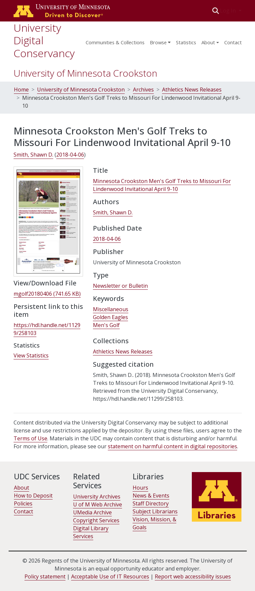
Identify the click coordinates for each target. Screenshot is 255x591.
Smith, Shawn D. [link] (33, 154)
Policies (23, 503)
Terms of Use (30, 438)
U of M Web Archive (97, 504)
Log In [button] (228, 10)
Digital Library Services (90, 532)
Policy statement (44, 576)
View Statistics (31, 355)
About (21, 487)
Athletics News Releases (192, 89)
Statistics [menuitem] (186, 42)
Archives (143, 89)
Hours (140, 487)
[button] (215, 11)
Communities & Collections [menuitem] (115, 42)
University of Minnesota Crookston (85, 73)
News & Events (151, 495)
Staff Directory (151, 503)
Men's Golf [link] (106, 325)
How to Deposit (33, 495)
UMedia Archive (92, 512)
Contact (233, 42)
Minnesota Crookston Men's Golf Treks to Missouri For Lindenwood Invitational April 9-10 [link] (162, 185)
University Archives (96, 496)
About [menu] (208, 42)
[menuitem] (160, 40)
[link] (47, 294)
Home (21, 89)
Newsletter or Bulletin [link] (120, 285)
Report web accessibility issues (193, 576)
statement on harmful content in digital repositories (172, 446)
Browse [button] (158, 42)
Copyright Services (96, 520)
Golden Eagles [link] (110, 317)
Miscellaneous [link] (110, 309)
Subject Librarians (155, 511)
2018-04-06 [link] (70, 154)
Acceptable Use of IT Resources (110, 576)
